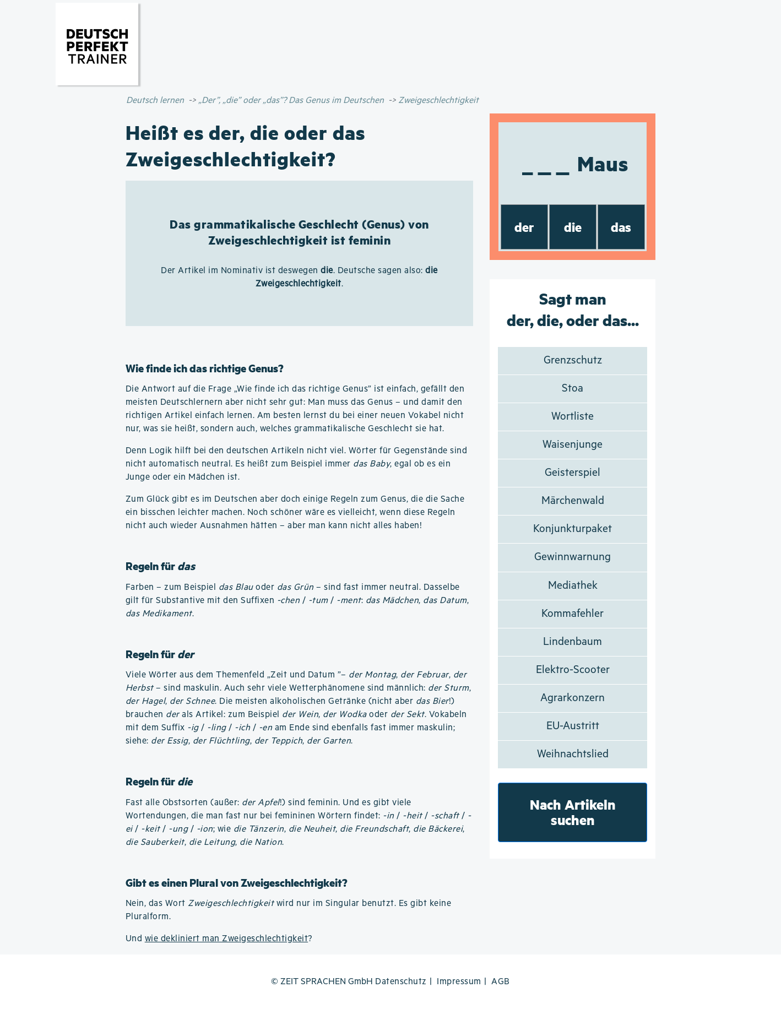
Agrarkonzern (572, 698)
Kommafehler (572, 613)
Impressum (459, 982)
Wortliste (572, 416)
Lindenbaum (572, 642)
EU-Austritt (572, 726)
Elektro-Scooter (573, 670)
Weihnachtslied (573, 754)
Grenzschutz (573, 360)
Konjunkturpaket (572, 529)
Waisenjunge (573, 444)
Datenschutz (401, 982)
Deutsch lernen (155, 100)
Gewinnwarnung (572, 557)
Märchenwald (572, 501)
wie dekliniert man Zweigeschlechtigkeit (226, 939)
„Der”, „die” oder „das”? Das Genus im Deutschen (291, 100)
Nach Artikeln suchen (573, 812)
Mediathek (573, 585)
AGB (500, 982)
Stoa (572, 388)
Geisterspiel (572, 472)
